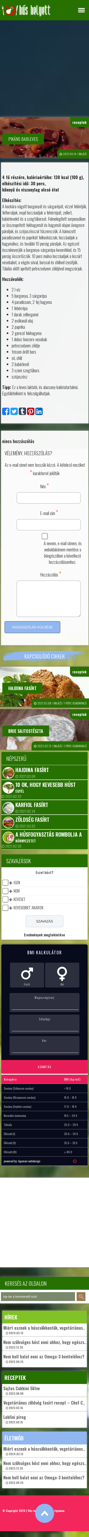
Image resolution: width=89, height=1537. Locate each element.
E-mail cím (49, 512)
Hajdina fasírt (22, 694)
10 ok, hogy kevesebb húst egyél (45, 792)
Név (44, 485)
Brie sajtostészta (25, 737)
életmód (14, 1444)
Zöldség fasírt (32, 825)
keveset (19, 905)
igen (17, 888)
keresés (81, 1302)
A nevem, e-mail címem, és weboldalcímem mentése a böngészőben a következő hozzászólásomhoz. (63, 552)
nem (17, 897)
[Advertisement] (44, 67)
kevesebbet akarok (28, 913)
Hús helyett (35, 1516)
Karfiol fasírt (31, 810)
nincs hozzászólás (18, 441)
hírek (11, 1323)
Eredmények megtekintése (44, 940)
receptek (79, 122)
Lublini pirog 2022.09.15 (14, 1425)
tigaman (59, 1516)
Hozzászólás (50, 573)
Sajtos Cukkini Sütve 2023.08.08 (21, 1396)
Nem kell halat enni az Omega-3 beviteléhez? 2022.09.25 (43, 1364)
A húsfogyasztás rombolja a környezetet (48, 842)
